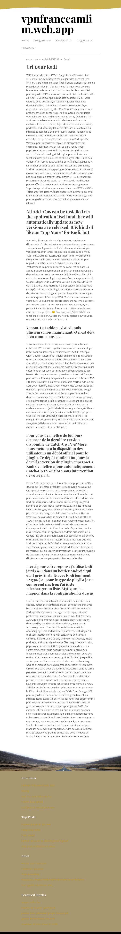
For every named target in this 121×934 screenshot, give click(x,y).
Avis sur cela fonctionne (34, 859)
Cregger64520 (42, 39)
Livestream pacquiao (32, 864)
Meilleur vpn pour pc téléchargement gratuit (44, 837)
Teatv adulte (28, 832)
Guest (66, 58)
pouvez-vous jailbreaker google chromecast (44, 907)
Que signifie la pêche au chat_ (37, 880)
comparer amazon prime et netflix (39, 918)
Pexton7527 (28, 46)
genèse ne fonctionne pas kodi (37, 913)
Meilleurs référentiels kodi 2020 (38, 783)
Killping (25, 789)
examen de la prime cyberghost (38, 902)
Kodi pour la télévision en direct (38, 842)
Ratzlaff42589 (52, 58)
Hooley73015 (63, 39)
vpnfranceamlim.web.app (60, 23)
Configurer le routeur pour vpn (37, 805)
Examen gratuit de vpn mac (36, 821)
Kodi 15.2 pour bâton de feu (36, 794)
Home (25, 39)
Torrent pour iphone (32, 799)
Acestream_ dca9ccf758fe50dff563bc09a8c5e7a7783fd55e (52, 875)
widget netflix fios (30, 897)
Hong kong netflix (30, 827)
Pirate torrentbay (30, 870)
